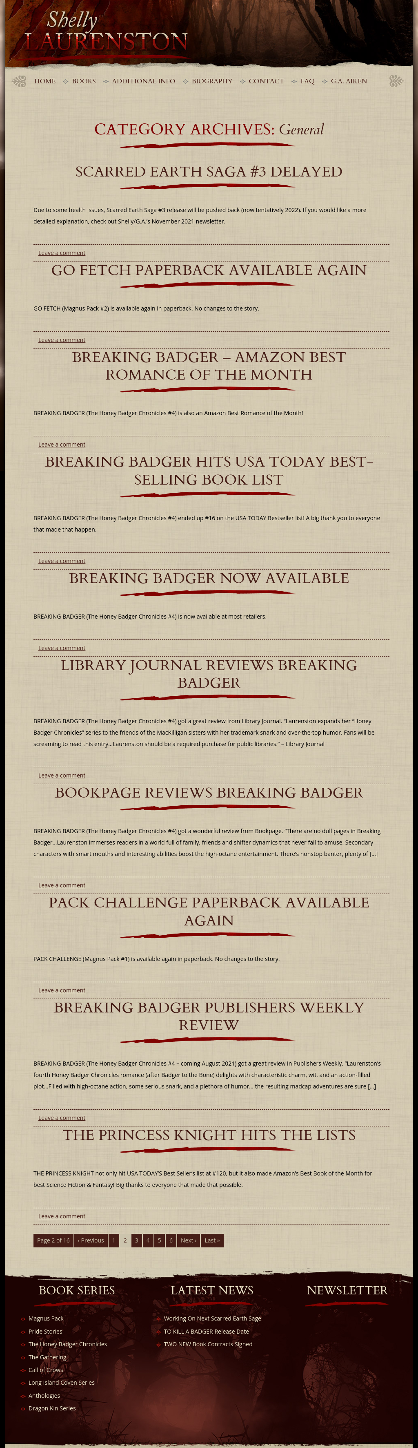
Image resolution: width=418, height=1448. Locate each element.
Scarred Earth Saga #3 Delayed (209, 172)
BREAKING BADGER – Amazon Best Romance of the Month (209, 366)
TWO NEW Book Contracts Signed (208, 1344)
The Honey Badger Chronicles (68, 1344)
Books (84, 81)
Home (45, 81)
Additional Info (144, 81)
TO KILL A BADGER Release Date (206, 1331)
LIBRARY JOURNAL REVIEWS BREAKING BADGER (208, 674)
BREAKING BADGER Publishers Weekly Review (209, 1016)
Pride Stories (45, 1331)
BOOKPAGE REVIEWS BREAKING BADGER (209, 793)
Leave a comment (61, 253)
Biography (212, 81)
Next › (189, 1240)
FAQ (307, 81)
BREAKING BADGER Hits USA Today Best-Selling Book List (208, 470)
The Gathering (48, 1357)
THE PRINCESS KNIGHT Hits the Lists (209, 1135)
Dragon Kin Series (52, 1408)
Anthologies (44, 1395)
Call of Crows (46, 1370)
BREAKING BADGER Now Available (209, 578)
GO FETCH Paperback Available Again (209, 270)
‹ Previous (91, 1240)
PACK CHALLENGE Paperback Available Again (209, 911)
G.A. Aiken (349, 81)
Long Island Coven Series (62, 1382)
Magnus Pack (46, 1318)
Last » (212, 1240)
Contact (267, 81)
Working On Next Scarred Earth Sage (212, 1318)
